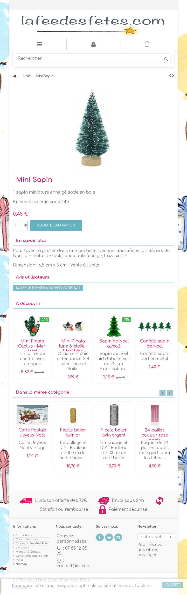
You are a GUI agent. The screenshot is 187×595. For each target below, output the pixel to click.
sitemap (21, 564)
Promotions (24, 535)
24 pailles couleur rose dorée (155, 435)
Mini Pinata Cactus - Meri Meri (32, 346)
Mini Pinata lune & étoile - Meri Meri (73, 346)
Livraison (22, 547)
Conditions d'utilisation (32, 555)
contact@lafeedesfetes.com (85, 566)
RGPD (19, 560)
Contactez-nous (27, 539)
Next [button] (170, 393)
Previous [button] (162, 393)
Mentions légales (28, 551)
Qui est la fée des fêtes (32, 543)
